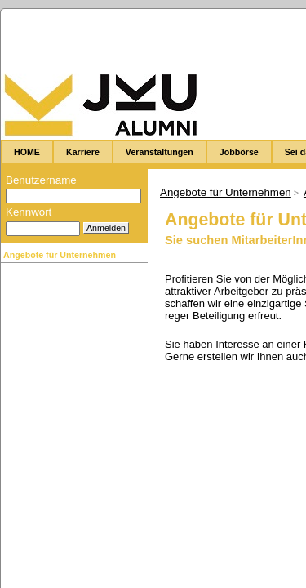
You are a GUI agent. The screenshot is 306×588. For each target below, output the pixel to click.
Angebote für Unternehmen (59, 255)
